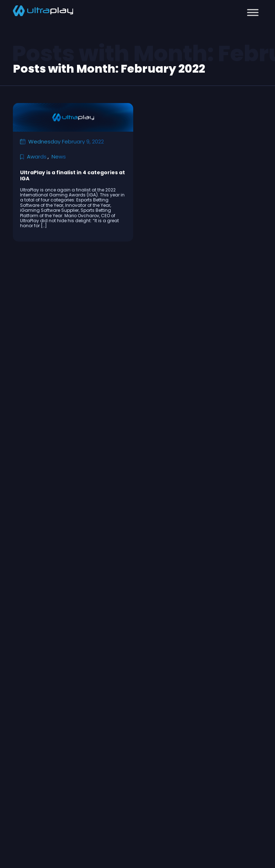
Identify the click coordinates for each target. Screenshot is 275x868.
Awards (37, 156)
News (59, 156)
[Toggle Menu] (253, 12)
